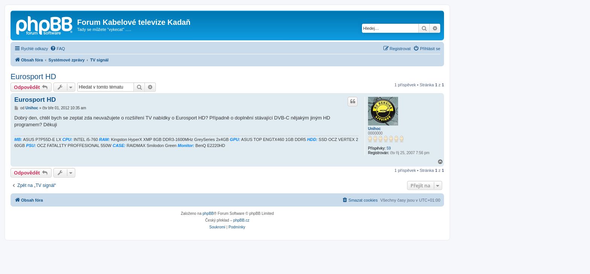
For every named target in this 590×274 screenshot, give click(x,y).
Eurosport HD (33, 76)
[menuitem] (57, 48)
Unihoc (374, 129)
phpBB (208, 213)
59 (388, 148)
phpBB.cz (241, 220)
